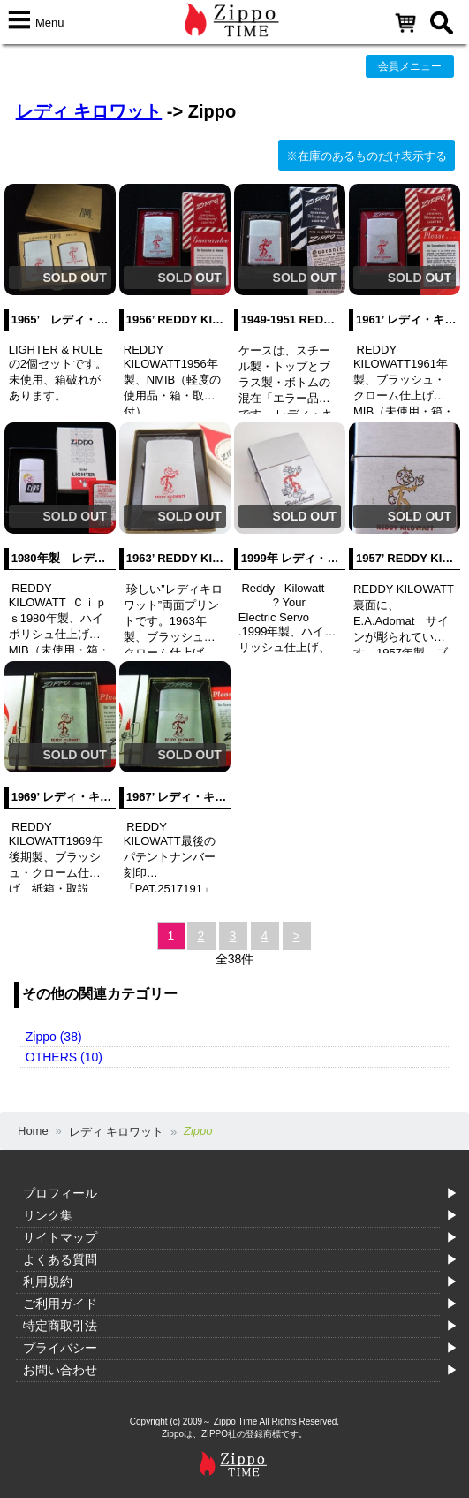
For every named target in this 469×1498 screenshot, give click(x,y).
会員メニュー (410, 66)
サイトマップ (60, 1237)
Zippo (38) (54, 1037)
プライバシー (60, 1348)
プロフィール (60, 1193)
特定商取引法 (60, 1326)
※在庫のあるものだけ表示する (366, 156)
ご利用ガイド (60, 1303)
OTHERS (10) (64, 1057)
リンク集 (47, 1215)
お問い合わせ (60, 1370)
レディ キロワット (89, 111)
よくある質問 (60, 1259)
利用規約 (47, 1281)
